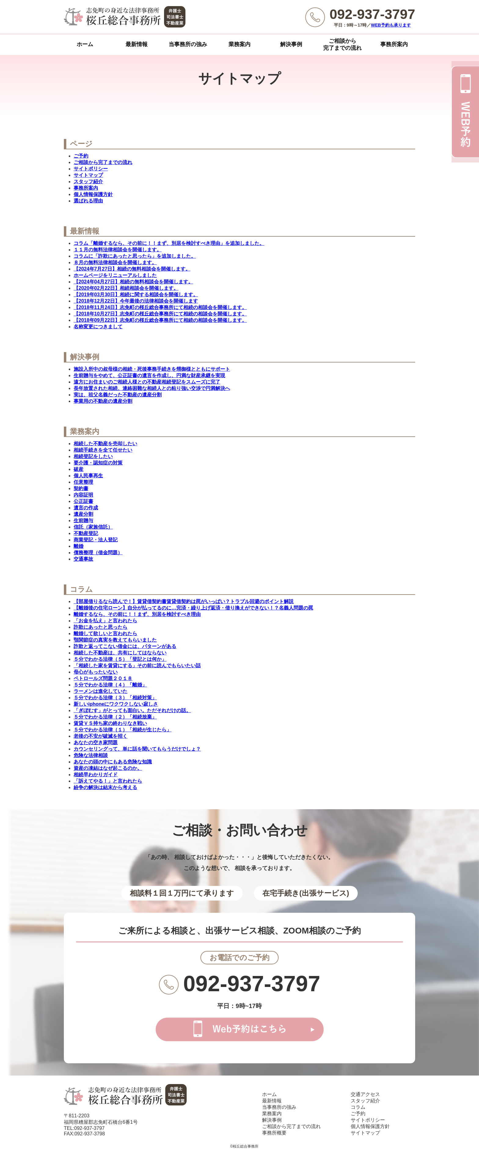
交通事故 (83, 559)
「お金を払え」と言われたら (105, 620)
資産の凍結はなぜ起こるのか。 (108, 768)
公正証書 (83, 501)
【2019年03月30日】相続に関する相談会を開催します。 (136, 294)
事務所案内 (394, 44)
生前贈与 (83, 520)
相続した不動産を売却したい (105, 443)
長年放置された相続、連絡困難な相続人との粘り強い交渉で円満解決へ (152, 388)
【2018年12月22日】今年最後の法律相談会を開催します (136, 301)
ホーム (85, 44)
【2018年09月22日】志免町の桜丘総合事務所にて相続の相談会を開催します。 (160, 320)
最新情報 (137, 44)
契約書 (81, 488)
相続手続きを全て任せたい (103, 450)
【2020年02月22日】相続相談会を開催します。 (126, 288)
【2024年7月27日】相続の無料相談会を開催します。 (132, 268)
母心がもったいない (96, 672)
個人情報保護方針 (93, 194)
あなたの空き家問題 (96, 742)
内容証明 (83, 494)
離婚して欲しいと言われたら (105, 633)
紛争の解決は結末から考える (105, 787)
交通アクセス (365, 1094)
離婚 (78, 546)
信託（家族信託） (93, 527)
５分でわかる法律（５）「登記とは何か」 (120, 659)
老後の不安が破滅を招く (100, 736)
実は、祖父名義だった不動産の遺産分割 (118, 394)
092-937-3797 (251, 983)
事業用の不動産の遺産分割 (103, 401)
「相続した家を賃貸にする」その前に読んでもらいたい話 (137, 665)
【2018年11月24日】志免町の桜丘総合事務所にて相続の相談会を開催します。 (160, 307)
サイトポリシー (91, 168)
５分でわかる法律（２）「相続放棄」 (115, 716)
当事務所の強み (188, 44)
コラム (358, 1107)
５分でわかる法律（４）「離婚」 (110, 684)
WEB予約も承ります (391, 25)
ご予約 (81, 155)
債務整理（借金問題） (98, 552)
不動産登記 (86, 533)
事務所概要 (274, 1132)
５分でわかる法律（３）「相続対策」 (115, 697)
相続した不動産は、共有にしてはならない (120, 652)
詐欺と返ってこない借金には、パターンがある (125, 646)
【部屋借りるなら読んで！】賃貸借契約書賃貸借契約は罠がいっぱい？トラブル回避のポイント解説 (184, 601)
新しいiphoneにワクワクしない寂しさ (116, 704)
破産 (78, 469)
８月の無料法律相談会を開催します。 (115, 262)
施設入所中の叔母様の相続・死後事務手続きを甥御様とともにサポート (152, 369)
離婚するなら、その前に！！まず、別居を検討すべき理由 (137, 614)
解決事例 (291, 44)
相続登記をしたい (93, 456)
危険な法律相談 (91, 755)
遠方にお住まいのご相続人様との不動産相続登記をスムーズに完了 (147, 381)
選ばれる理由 (88, 200)
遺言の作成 (86, 507)
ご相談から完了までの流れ (342, 44)
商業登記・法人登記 (96, 539)
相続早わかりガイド (96, 774)
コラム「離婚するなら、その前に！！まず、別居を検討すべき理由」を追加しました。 (169, 243)
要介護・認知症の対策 (98, 462)
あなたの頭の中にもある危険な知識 (113, 761)
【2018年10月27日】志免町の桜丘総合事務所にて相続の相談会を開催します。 (160, 313)
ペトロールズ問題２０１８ (103, 678)
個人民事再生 (88, 475)
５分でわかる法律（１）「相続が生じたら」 (122, 729)
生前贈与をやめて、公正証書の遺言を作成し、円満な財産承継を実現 (149, 375)
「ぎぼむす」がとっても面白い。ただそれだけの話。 (132, 710)
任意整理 (83, 482)
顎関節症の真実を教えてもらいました (115, 640)
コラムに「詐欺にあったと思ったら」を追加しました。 (135, 256)
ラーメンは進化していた (100, 691)
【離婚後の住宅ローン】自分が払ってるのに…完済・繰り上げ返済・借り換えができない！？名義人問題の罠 (193, 607)
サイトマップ (88, 175)
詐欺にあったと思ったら (100, 627)
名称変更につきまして (98, 326)
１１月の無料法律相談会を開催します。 (118, 249)
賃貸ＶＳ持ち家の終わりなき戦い (110, 723)
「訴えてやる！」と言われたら (108, 781)
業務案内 (239, 44)
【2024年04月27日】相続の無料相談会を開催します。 (133, 281)
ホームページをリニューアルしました (115, 275)
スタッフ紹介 (88, 181)
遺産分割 (83, 514)
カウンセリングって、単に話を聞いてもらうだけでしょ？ (137, 749)
